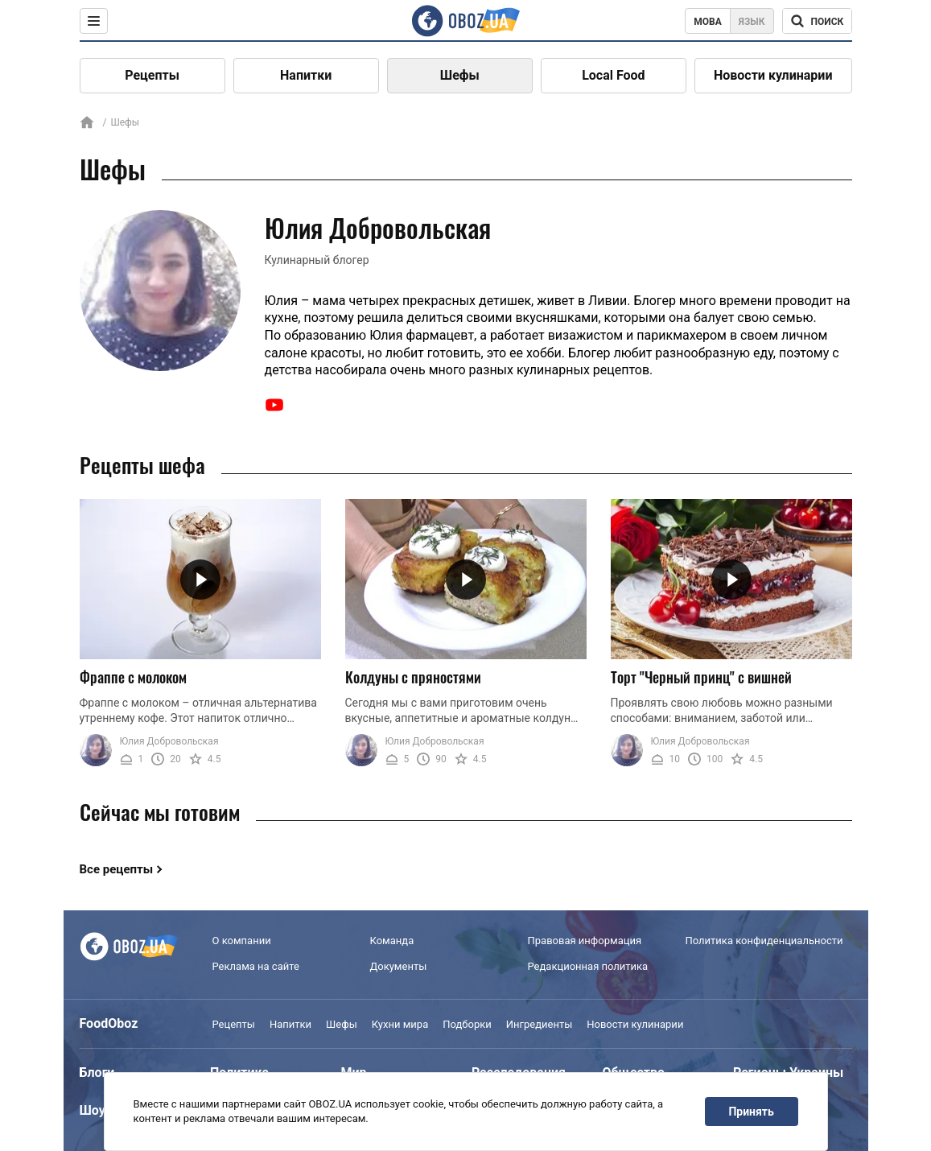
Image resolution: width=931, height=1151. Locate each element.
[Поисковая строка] (817, 21)
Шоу (92, 1110)
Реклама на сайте (255, 966)
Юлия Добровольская (169, 741)
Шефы (460, 75)
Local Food (613, 75)
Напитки (306, 75)
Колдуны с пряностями (413, 677)
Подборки (467, 1024)
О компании (241, 940)
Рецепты (152, 75)
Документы (398, 966)
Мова (708, 21)
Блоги (97, 1072)
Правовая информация (585, 940)
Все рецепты (117, 869)
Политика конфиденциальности (764, 940)
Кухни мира (400, 1024)
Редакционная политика (588, 966)
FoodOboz (109, 1023)
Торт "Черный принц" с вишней (701, 677)
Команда (392, 940)
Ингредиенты (539, 1024)
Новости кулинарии (773, 75)
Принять (750, 1111)
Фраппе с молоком (133, 677)
